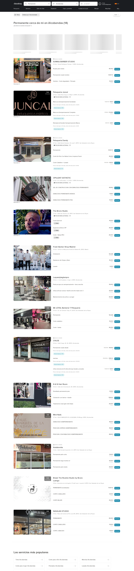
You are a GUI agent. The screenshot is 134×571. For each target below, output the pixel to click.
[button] (37, 4)
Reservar (117, 69)
